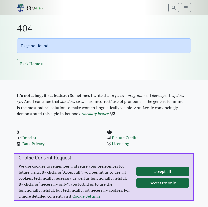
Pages (133, 149)
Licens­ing (120, 143)
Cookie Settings (86, 199)
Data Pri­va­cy (33, 143)
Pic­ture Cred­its (125, 137)
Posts (117, 149)
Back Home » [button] (31, 63)
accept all (162, 174)
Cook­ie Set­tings (36, 149)
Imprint (29, 137)
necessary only (163, 186)
